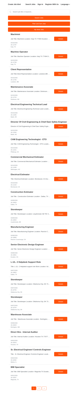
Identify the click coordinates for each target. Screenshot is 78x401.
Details (60, 39)
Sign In (40, 4)
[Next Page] (44, 388)
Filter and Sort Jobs (39, 24)
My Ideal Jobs (39, 29)
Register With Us (52, 4)
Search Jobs (30, 4)
